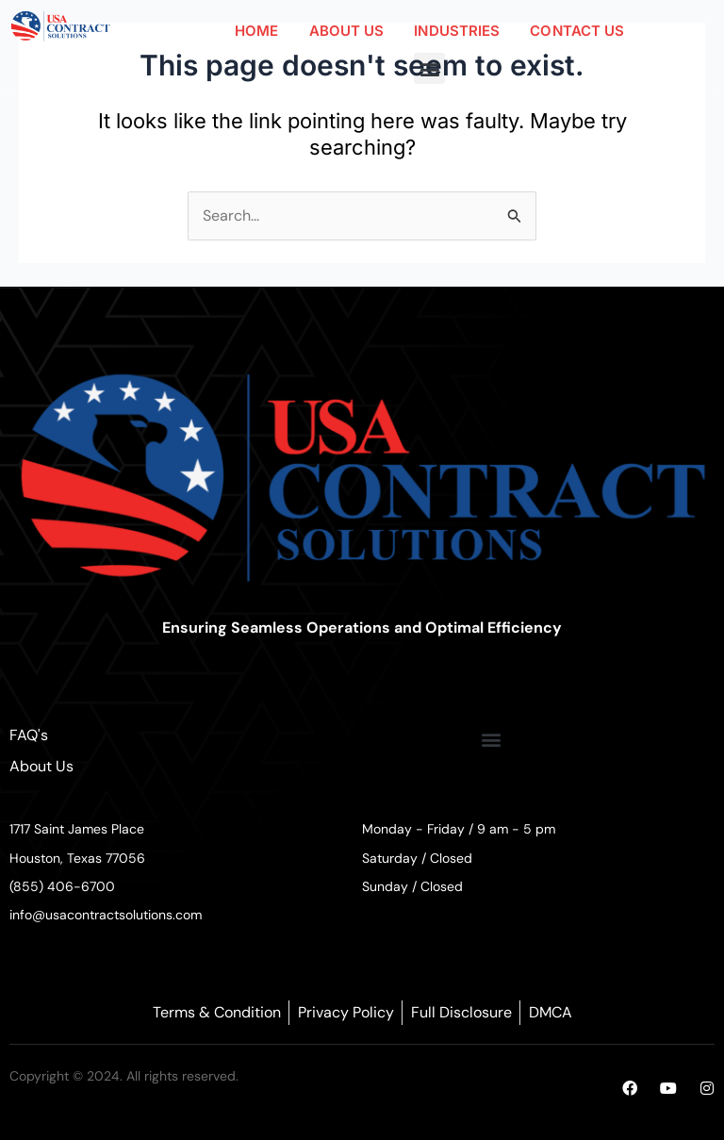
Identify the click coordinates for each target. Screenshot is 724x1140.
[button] (429, 68)
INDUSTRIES (457, 31)
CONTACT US (577, 31)
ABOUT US (347, 31)
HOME (256, 31)
